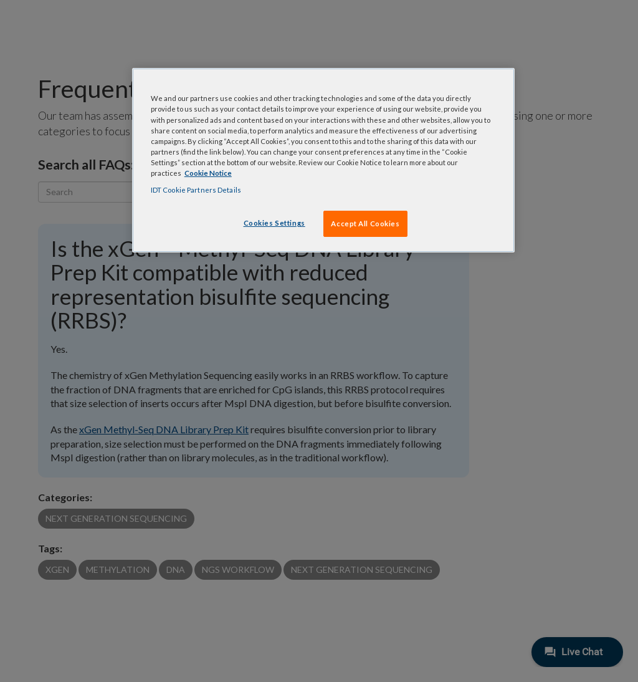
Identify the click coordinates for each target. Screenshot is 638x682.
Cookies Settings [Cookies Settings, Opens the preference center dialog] (274, 223)
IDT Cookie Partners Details (196, 190)
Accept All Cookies (365, 223)
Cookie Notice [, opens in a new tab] (208, 173)
